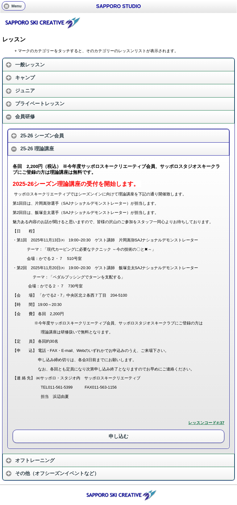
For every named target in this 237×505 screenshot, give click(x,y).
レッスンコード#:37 (206, 422)
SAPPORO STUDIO (118, 6)
